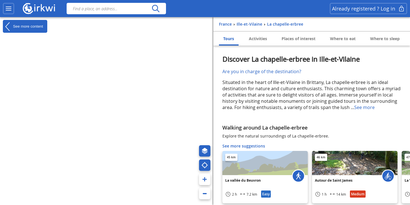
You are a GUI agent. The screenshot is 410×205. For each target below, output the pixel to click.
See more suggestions (243, 146)
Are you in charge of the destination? (261, 71)
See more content (23, 26)
